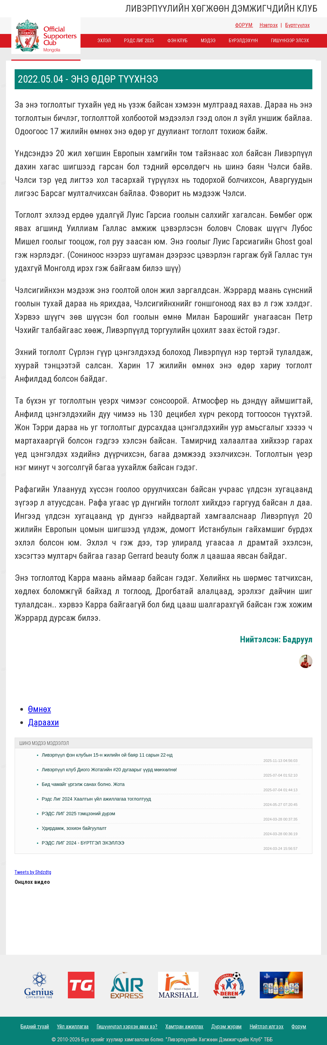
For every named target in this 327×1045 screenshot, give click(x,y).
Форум (298, 1026)
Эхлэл (104, 40)
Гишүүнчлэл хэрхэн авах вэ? (126, 1026)
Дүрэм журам (226, 1026)
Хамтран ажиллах (184, 1026)
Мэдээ (208, 40)
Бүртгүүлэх (297, 25)
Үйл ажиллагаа (72, 1026)
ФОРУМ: (244, 25)
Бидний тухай (35, 1026)
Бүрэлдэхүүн (243, 40)
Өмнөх (39, 709)
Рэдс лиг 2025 (139, 40)
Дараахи (43, 722)
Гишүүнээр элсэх (290, 40)
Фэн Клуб (177, 40)
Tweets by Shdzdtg (33, 872)
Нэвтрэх (268, 25)
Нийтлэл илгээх (266, 1026)
